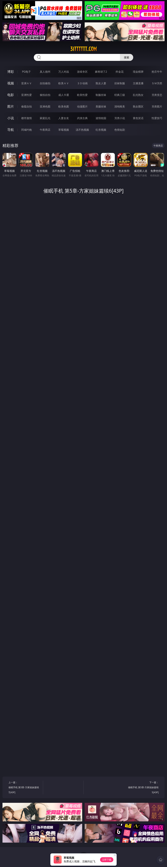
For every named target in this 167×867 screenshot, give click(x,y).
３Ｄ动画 (82, 83)
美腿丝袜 (101, 106)
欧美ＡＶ (63, 83)
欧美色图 (63, 106)
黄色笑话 (138, 118)
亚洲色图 (45, 106)
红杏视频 (101, 130)
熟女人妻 (101, 83)
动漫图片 (82, 106)
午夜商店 (45, 130)
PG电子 (26, 71)
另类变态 (157, 95)
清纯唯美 (119, 106)
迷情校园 (101, 118)
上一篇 (24, 788)
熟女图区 (138, 106)
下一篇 (142, 788)
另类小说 (119, 118)
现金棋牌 (138, 71)
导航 (10, 129)
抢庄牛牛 (157, 71)
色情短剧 (119, 130)
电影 (10, 95)
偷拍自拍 (45, 95)
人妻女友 (63, 118)
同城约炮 (26, 130)
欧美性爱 (82, 95)
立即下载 (106, 859)
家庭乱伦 (45, 118)
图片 (10, 106)
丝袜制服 (119, 83)
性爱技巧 (157, 118)
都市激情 (26, 118)
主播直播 (138, 83)
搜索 (126, 57)
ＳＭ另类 (157, 83)
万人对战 (63, 71)
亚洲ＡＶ (26, 83)
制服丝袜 (101, 95)
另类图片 (157, 106)
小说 (10, 118)
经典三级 (119, 95)
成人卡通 (63, 95)
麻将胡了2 (101, 71)
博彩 (10, 71)
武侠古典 (82, 118)
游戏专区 (82, 71)
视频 (10, 83)
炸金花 (120, 71)
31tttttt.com (83, 49)
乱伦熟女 (138, 95)
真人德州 (45, 71)
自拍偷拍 (45, 83)
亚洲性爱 (26, 95)
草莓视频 (63, 130)
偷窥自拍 (26, 106)
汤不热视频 (82, 130)
